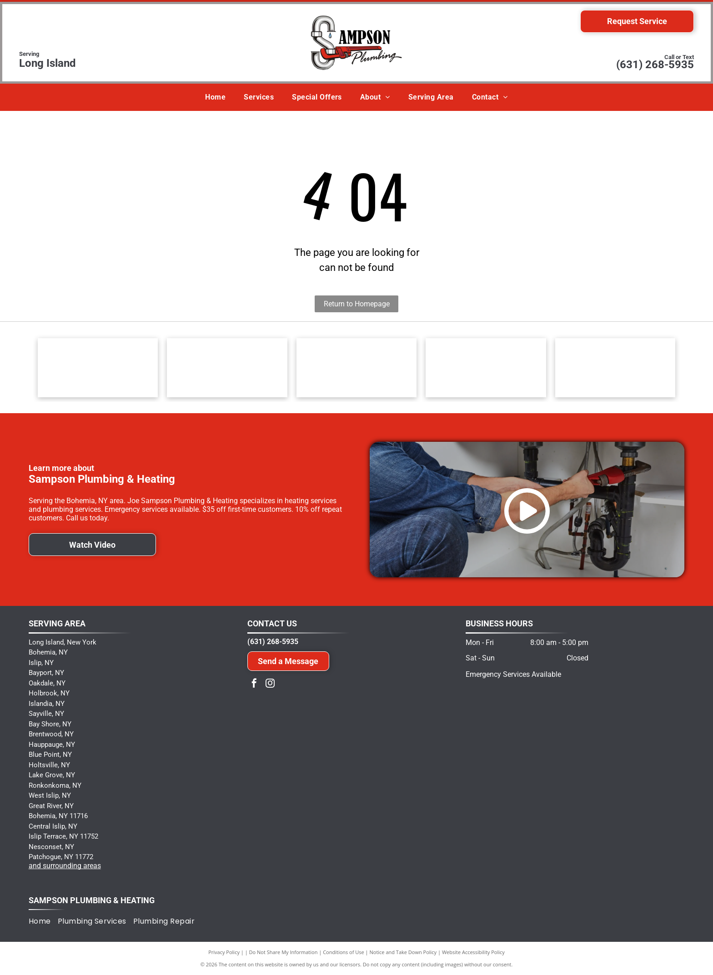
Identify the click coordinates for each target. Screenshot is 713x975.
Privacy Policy (224, 952)
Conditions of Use (343, 952)
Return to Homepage (357, 304)
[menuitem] (215, 97)
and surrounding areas (65, 865)
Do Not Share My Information (283, 952)
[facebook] (254, 684)
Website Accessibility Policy (473, 952)
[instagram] (270, 684)
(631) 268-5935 (655, 64)
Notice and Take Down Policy (403, 952)
